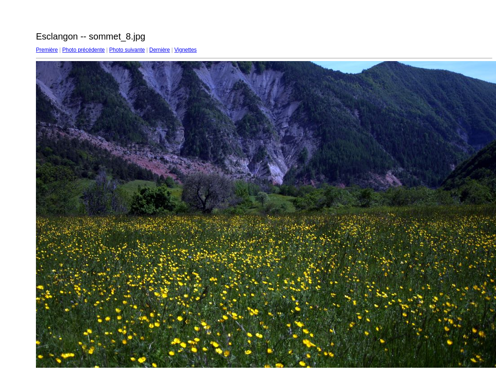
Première (47, 50)
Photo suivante (127, 50)
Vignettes (185, 50)
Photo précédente (83, 50)
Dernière (159, 50)
